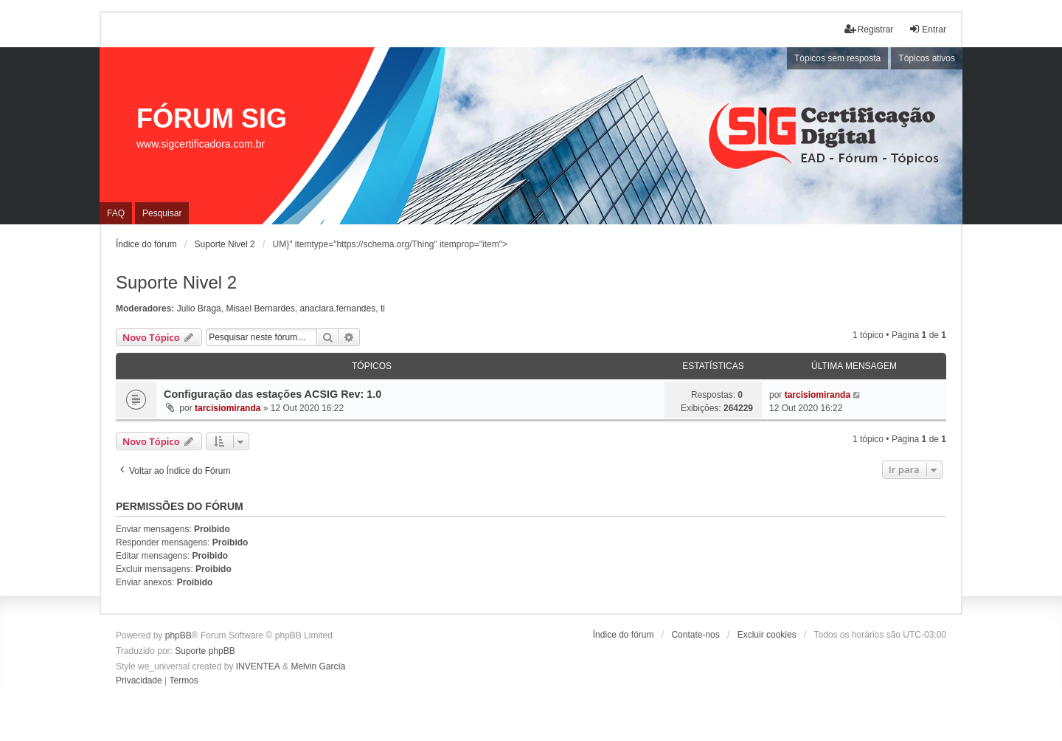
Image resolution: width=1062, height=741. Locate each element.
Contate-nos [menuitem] (695, 635)
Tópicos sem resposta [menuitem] (837, 58)
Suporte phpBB (205, 651)
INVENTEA (258, 666)
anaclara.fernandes (337, 308)
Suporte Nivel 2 (176, 282)
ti (383, 308)
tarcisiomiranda (227, 408)
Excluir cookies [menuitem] (767, 635)
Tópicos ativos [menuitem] (926, 58)
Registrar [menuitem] (869, 29)
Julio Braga (199, 308)
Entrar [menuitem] (927, 29)
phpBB (178, 635)
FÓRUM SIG (211, 118)
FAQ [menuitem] (116, 213)
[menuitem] (139, 681)
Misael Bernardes (260, 308)
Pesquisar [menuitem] (161, 213)
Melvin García (318, 666)
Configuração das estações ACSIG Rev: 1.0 (272, 394)
